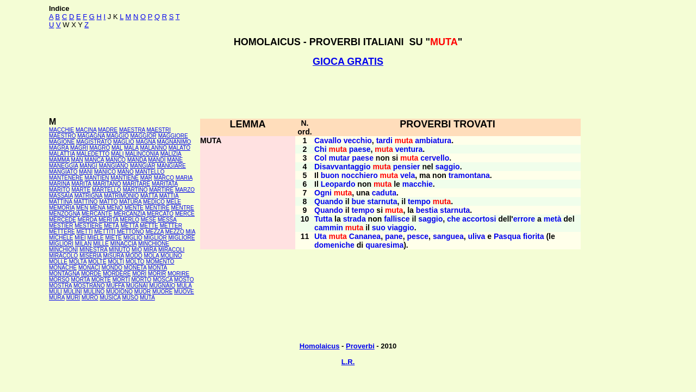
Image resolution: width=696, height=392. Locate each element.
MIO (137, 250)
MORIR (157, 274)
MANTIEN (97, 178)
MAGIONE (61, 142)
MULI (55, 292)
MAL (116, 148)
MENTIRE (157, 208)
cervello (434, 158)
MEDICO (154, 202)
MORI (139, 274)
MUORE (162, 292)
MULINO (93, 292)
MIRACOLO (63, 256)
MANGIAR (143, 166)
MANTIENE (124, 178)
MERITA (108, 220)
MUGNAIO (162, 286)
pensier (406, 166)
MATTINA (60, 202)
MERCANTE (97, 214)
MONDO (112, 268)
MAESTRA (132, 130)
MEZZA (155, 232)
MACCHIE (61, 130)
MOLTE (97, 262)
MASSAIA (61, 196)
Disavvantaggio (342, 166)
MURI (73, 298)
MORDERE (116, 274)
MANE (175, 160)
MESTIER (61, 226)
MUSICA (110, 298)
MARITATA (165, 184)
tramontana (469, 175)
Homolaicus (320, 346)
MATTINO (85, 202)
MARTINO (135, 190)
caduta (384, 192)
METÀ (111, 226)
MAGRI (79, 148)
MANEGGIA (63, 166)
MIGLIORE (182, 238)
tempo (419, 201)
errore (524, 219)
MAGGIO (118, 136)
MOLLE (58, 262)
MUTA (147, 298)
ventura (409, 149)
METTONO (130, 232)
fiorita (533, 236)
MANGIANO (113, 166)
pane (394, 236)
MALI (117, 154)
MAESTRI (159, 130)
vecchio (358, 140)
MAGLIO (123, 142)
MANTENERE (66, 178)
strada (354, 219)
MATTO (108, 202)
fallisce (396, 219)
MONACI (89, 268)
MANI (85, 172)
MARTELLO (106, 190)
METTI (85, 232)
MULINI (73, 292)
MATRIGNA (88, 196)
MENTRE (182, 208)
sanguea (448, 236)
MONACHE (63, 268)
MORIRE (178, 274)
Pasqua (507, 236)
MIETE (113, 238)
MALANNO (153, 148)
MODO (134, 256)
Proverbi (360, 346)
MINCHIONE (153, 244)
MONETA (135, 268)
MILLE (101, 244)
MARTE (81, 190)
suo (379, 227)
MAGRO (99, 148)
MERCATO (160, 214)
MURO (90, 298)
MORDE (91, 274)
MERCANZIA (129, 214)
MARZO (185, 190)
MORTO (142, 280)
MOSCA (162, 280)
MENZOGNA (64, 214)
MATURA (130, 202)
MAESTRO (62, 136)
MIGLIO (132, 238)
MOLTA (77, 262)
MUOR (142, 292)
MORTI (121, 280)
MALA (131, 148)
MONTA (157, 268)
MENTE (134, 208)
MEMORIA (61, 208)
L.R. (348, 362)
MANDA (137, 160)
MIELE (96, 238)
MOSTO (184, 280)
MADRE (107, 130)
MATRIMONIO (121, 196)
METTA (130, 226)
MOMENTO (160, 262)
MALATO (179, 148)
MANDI (156, 160)
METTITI (104, 232)
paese (360, 149)
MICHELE (61, 238)
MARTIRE (161, 190)
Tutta (323, 219)
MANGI (88, 166)
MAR (146, 178)
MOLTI (116, 262)
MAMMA (59, 160)
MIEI (80, 238)
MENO (115, 208)
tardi (384, 140)
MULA (184, 286)
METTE (149, 226)
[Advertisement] (348, 92)
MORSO (59, 280)
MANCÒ (115, 160)
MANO (125, 172)
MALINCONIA (142, 154)
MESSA (167, 220)
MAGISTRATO (93, 142)
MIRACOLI (171, 250)
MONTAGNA (64, 274)
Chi (320, 149)
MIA (190, 232)
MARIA (184, 178)
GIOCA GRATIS (348, 61)
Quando (328, 201)
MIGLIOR (155, 238)
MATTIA (168, 196)
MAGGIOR (143, 136)
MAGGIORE (173, 136)
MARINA (59, 184)
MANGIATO (63, 172)
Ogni (323, 192)
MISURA (113, 256)
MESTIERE (88, 226)
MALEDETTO (92, 154)
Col (320, 158)
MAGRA (59, 148)
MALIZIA (170, 154)
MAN (77, 160)
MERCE (185, 214)
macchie (417, 184)
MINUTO (119, 250)
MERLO (129, 220)
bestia (427, 210)
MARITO (59, 190)
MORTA (80, 280)
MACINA (86, 130)
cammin (328, 227)
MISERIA (90, 256)
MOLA (151, 256)
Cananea (365, 236)
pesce (417, 236)
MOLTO (135, 262)
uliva (476, 236)
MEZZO (174, 232)
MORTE (101, 280)
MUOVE (184, 292)
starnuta (382, 201)
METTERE (62, 232)
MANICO (105, 172)
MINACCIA (123, 244)
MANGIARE (171, 166)
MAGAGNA (91, 136)
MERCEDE (62, 220)
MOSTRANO (89, 286)
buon (330, 175)
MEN (82, 208)
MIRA (150, 250)
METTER (171, 226)
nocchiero (359, 175)
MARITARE (136, 184)
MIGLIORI (61, 244)
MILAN (83, 244)
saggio (448, 166)
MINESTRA (93, 250)
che (453, 219)
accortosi (479, 219)
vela (407, 175)
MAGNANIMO (174, 142)
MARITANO (106, 184)
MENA (97, 208)
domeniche (334, 245)
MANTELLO (150, 172)
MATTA (149, 196)
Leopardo (338, 184)
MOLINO (171, 256)
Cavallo (327, 140)
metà (553, 219)
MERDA (87, 220)
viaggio (401, 227)
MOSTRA (60, 286)
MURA (57, 298)
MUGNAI (137, 286)
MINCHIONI (63, 250)
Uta (320, 236)
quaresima (384, 245)
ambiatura (433, 140)
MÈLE (173, 202)
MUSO (130, 298)
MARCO (164, 178)
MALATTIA (62, 154)
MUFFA (116, 286)
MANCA (94, 160)
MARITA (81, 184)
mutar (339, 158)
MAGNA (146, 142)
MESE (148, 220)
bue (358, 201)
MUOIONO (119, 292)
